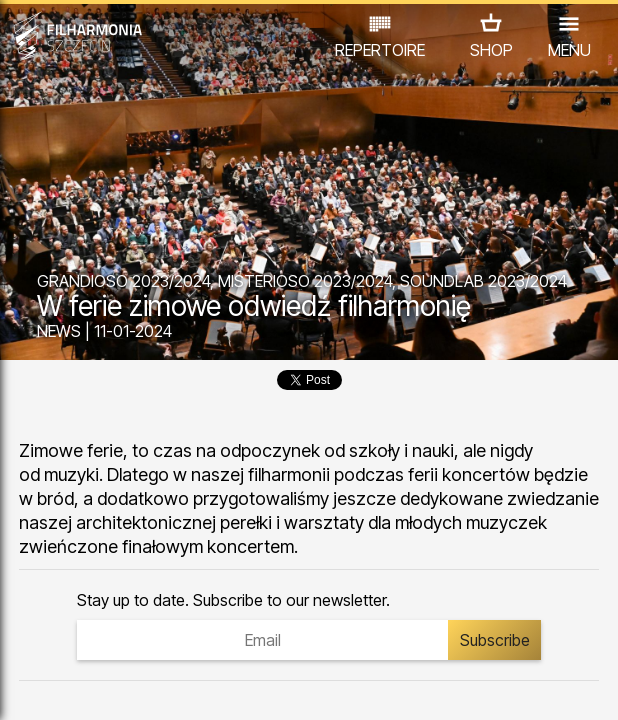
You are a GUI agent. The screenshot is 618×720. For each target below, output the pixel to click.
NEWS (59, 331)
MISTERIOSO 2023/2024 (305, 281)
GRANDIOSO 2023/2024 (123, 281)
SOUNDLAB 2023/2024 (483, 281)
